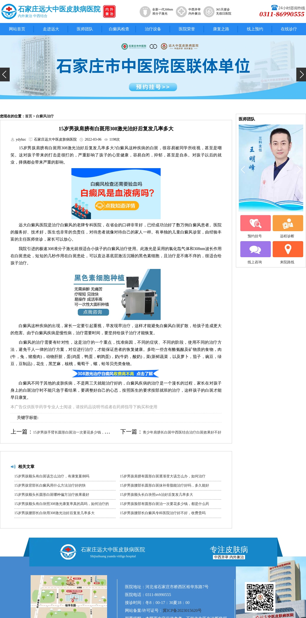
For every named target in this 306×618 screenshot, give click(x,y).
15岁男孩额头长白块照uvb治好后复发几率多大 (156, 495)
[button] (5, 74)
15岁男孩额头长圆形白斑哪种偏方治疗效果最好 (51, 495)
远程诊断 (287, 226)
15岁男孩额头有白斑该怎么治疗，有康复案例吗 (51, 476)
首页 (28, 116)
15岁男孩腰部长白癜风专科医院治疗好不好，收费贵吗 (163, 513)
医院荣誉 (187, 29)
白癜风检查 (119, 29)
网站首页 (17, 29)
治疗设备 (153, 29)
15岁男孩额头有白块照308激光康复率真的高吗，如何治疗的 (61, 504)
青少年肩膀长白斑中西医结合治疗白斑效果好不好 (182, 432)
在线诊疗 (289, 29)
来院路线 (287, 252)
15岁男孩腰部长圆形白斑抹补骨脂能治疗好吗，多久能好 (164, 485)
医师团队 (85, 29)
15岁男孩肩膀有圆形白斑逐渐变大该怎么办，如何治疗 (163, 476)
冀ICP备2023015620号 (182, 610)
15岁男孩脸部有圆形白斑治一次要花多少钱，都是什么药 (164, 504)
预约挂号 (254, 226)
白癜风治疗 (45, 116)
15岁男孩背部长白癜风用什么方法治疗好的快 (50, 485)
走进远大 (51, 29)
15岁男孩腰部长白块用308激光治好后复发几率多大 (54, 513)
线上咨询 (254, 252)
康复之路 (221, 29)
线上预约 (255, 29)
